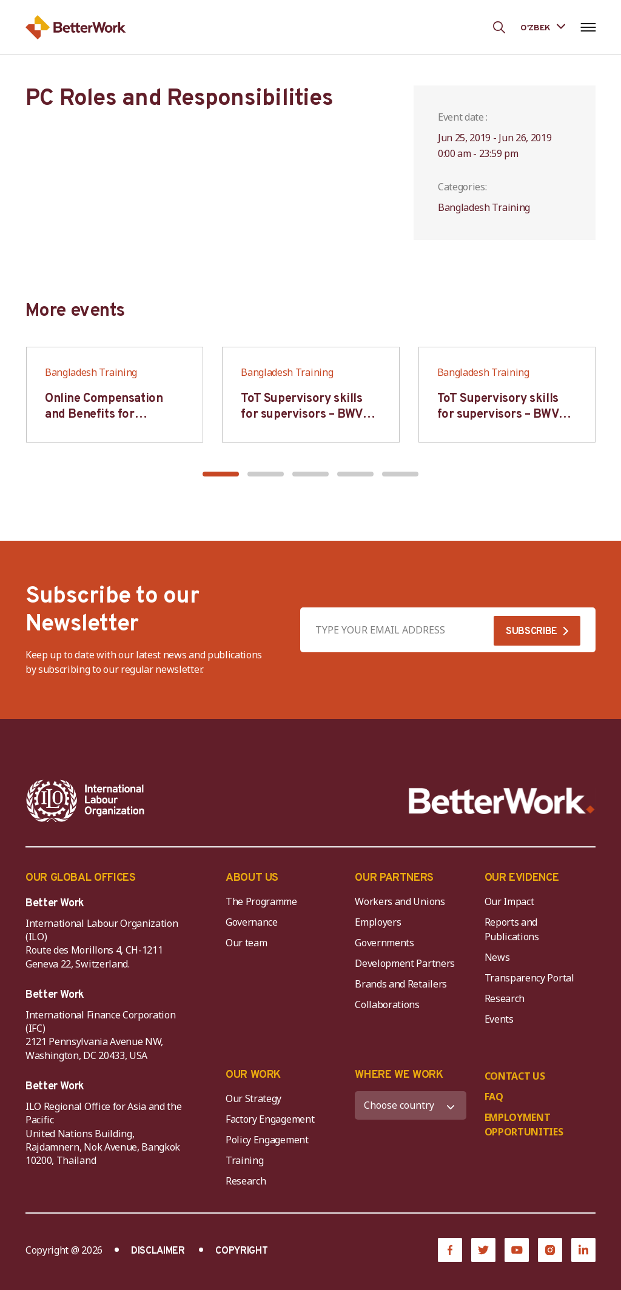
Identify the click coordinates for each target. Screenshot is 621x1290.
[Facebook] (450, 1250)
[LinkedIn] (583, 1250)
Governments (384, 942)
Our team (246, 942)
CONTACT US (515, 1076)
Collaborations (387, 1004)
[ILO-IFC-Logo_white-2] (85, 801)
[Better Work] (502, 801)
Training (244, 1160)
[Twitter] (483, 1250)
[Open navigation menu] (588, 27)
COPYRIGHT (241, 1251)
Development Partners (405, 963)
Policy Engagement (269, 1139)
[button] (221, 474)
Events (499, 1019)
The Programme (261, 901)
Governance (252, 922)
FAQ (494, 1096)
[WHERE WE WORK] (410, 1105)
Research (505, 998)
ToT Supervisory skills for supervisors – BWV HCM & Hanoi (302, 414)
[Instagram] (550, 1250)
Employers (378, 922)
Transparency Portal (529, 977)
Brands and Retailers (401, 984)
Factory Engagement (270, 1119)
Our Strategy (253, 1098)
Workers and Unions (400, 901)
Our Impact (509, 901)
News (497, 957)
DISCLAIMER (158, 1251)
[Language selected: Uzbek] (542, 27)
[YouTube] (517, 1250)
